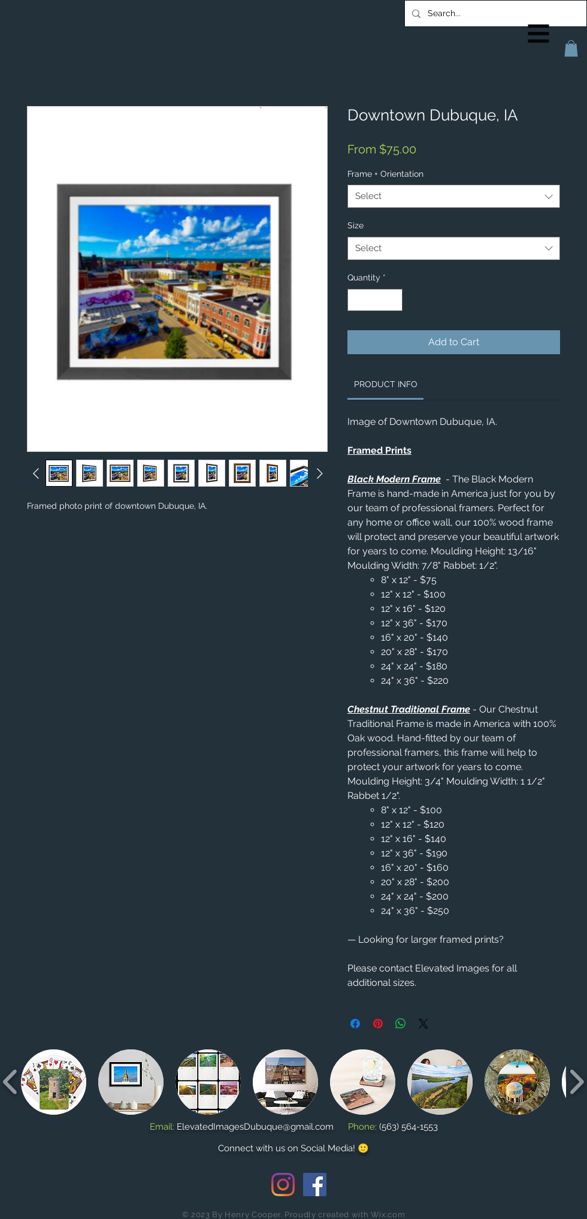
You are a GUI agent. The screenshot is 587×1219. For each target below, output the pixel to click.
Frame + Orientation (385, 174)
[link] (385, 384)
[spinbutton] (375, 299)
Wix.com (388, 1214)
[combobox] (453, 196)
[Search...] (494, 13)
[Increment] (393, 299)
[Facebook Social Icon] (314, 1184)
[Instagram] (283, 1184)
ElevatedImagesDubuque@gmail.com (255, 1126)
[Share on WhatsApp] (401, 1023)
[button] (538, 34)
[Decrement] (356, 299)
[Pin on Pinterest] (378, 1023)
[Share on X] (423, 1023)
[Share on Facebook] (355, 1023)
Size (355, 225)
